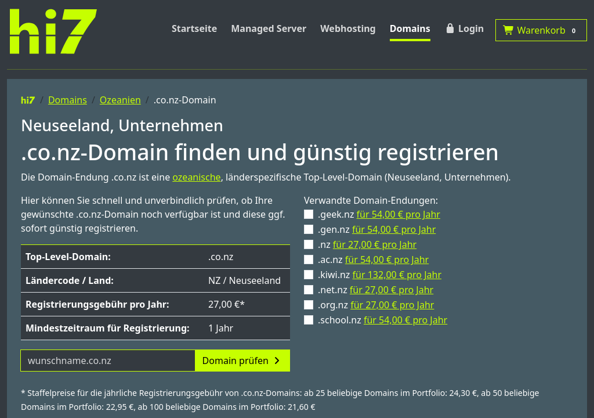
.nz (367, 244)
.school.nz (382, 320)
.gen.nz (377, 229)
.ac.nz (373, 259)
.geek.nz (379, 214)
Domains (410, 28)
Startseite (194, 28)
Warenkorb (541, 30)
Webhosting (348, 28)
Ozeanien (120, 99)
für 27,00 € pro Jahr (374, 244)
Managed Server (268, 28)
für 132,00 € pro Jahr (397, 274)
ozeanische (196, 177)
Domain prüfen (242, 360)
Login (464, 28)
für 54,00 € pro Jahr (398, 214)
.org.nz (376, 304)
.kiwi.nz (379, 274)
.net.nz (375, 289)
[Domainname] (107, 360)
